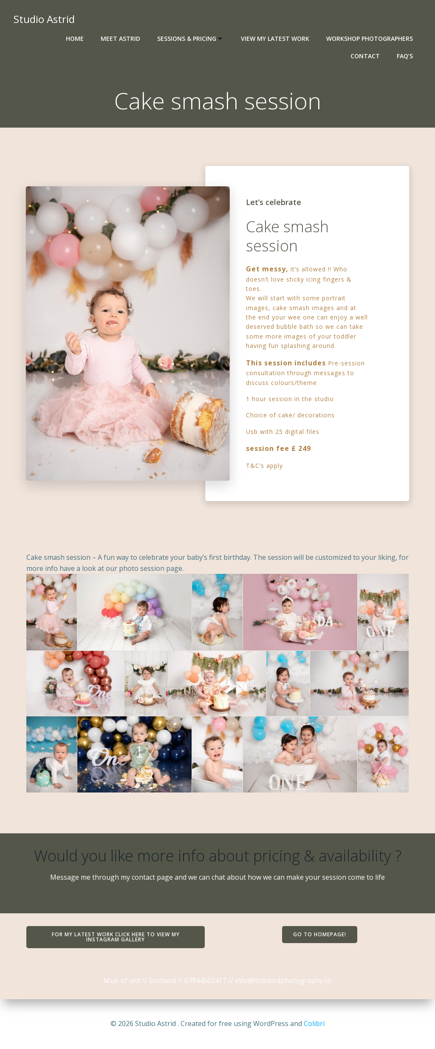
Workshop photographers (369, 38)
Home (75, 38)
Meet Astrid (120, 38)
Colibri (314, 1023)
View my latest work (275, 38)
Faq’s (405, 56)
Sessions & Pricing (190, 38)
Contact (365, 56)
